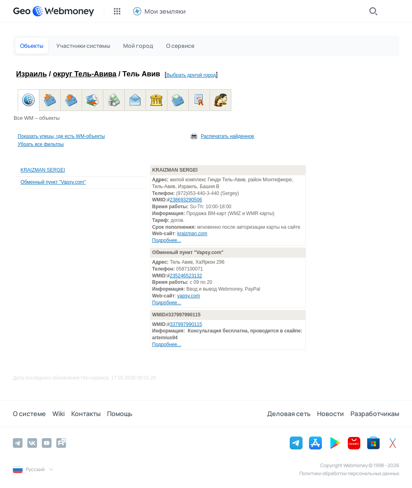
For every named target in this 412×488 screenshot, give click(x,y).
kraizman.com (192, 233)
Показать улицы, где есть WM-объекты (61, 136)
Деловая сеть (289, 413)
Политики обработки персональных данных (349, 473)
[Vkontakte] (32, 443)
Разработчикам (374, 413)
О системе (29, 413)
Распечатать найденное (227, 136)
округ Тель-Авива (85, 74)
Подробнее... (166, 240)
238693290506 (186, 200)
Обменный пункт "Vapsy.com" (53, 182)
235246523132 (186, 276)
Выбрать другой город (191, 75)
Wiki (58, 413)
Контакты (86, 413)
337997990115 (186, 324)
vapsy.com (188, 296)
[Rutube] (61, 443)
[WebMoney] (63, 11)
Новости (330, 413)
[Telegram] (18, 443)
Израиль (31, 74)
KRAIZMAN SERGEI (43, 170)
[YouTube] (47, 443)
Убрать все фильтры (41, 144)
